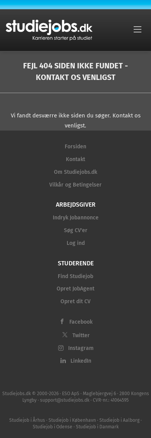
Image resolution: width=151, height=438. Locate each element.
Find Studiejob (75, 276)
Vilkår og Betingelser (75, 185)
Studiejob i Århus (27, 420)
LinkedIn (80, 361)
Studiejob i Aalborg (119, 420)
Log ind (76, 243)
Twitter (81, 335)
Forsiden (75, 146)
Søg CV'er (75, 230)
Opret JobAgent (75, 288)
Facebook (80, 322)
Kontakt (75, 159)
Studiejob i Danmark (97, 427)
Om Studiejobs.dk (75, 172)
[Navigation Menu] (137, 29)
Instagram (81, 348)
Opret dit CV (75, 301)
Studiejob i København (72, 420)
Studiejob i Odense (52, 427)
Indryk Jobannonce (76, 217)
